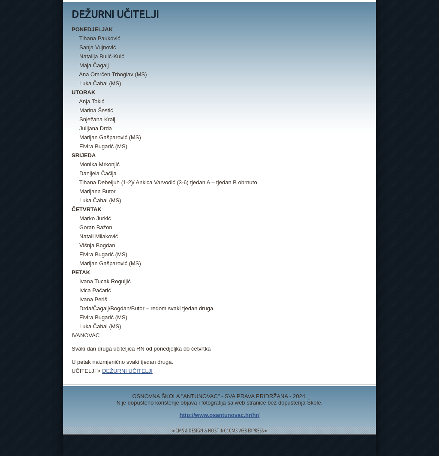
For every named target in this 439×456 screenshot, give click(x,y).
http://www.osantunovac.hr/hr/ (220, 415)
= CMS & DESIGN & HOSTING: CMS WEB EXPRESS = (219, 430)
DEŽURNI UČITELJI (127, 371)
